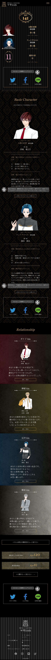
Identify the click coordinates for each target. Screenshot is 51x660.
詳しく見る (25, 380)
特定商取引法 (25, 646)
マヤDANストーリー (26, 636)
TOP (8, 635)
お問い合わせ (25, 649)
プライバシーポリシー (13, 649)
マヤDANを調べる (12, 641)
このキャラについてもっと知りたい (25, 196)
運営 (8, 646)
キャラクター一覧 (26, 642)
